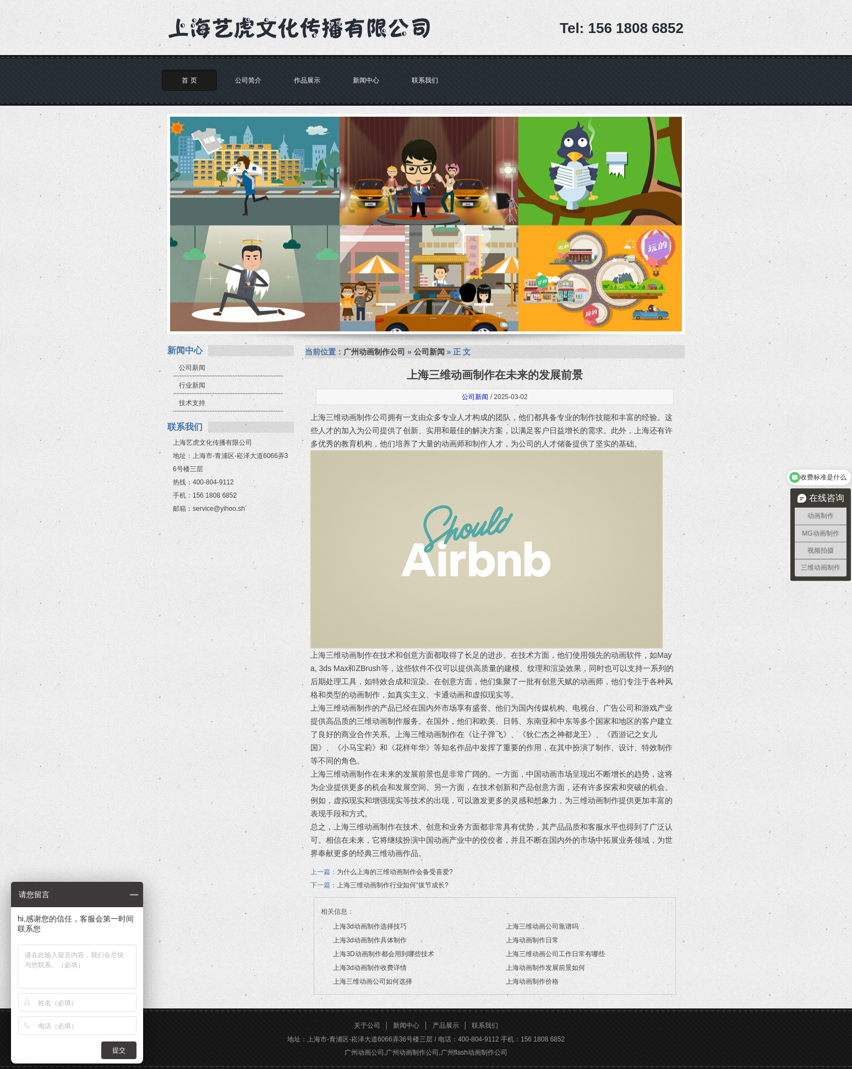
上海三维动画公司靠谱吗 (542, 926)
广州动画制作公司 (374, 351)
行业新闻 (192, 385)
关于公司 (367, 1025)
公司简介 (248, 80)
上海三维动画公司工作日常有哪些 (555, 954)
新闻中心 (366, 80)
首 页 (189, 80)
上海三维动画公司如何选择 (372, 981)
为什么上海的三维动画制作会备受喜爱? (395, 872)
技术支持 (192, 403)
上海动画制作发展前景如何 (545, 968)
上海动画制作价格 (532, 981)
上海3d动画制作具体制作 (369, 940)
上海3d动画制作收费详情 (369, 968)
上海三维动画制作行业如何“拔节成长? (393, 885)
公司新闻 (192, 368)
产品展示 (446, 1025)
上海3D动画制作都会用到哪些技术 (383, 954)
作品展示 (307, 80)
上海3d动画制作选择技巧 (369, 926)
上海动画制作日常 (532, 940)
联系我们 (425, 80)
